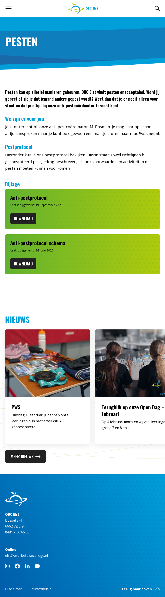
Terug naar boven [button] (140, 589)
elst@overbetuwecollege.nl (26, 555)
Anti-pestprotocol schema (37, 243)
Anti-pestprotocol (29, 197)
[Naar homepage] (83, 8)
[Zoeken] (157, 8)
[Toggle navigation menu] (8, 8)
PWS (15, 412)
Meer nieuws (25, 456)
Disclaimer (13, 589)
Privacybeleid (41, 589)
